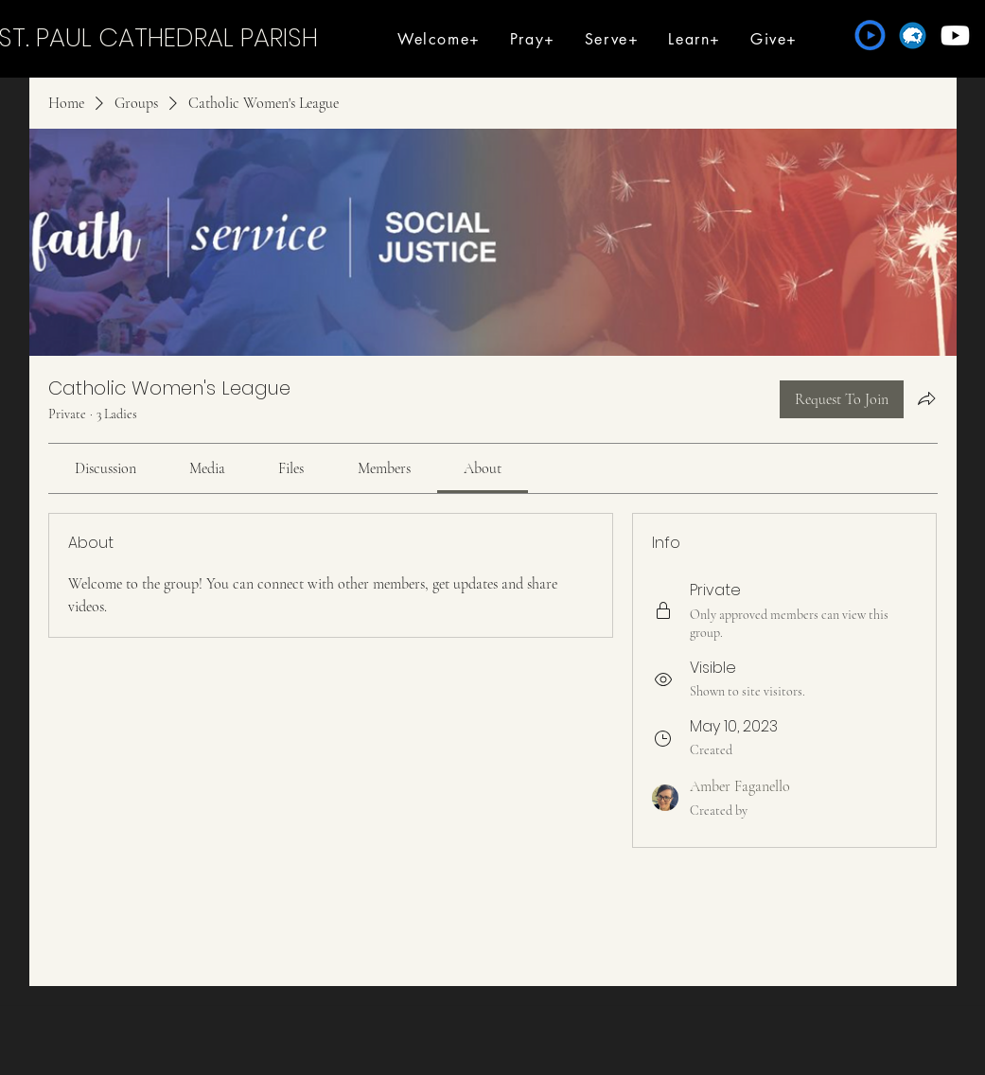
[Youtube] (955, 35)
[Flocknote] (912, 35)
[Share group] (926, 398)
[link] (105, 468)
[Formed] (870, 35)
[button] (439, 39)
